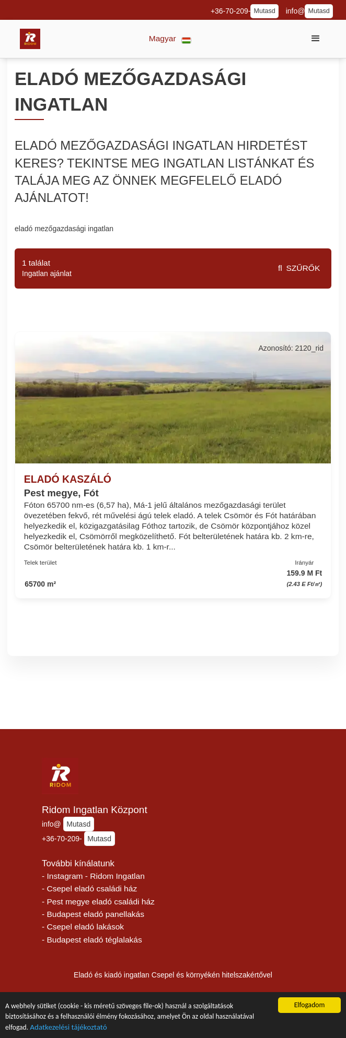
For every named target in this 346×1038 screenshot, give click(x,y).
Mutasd (264, 11)
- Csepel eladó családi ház (89, 888)
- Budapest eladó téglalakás (92, 939)
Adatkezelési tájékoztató (68, 1031)
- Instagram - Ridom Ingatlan (93, 876)
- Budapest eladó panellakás (93, 914)
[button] (170, 39)
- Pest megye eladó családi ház (98, 901)
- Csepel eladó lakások (83, 926)
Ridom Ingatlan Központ (94, 809)
